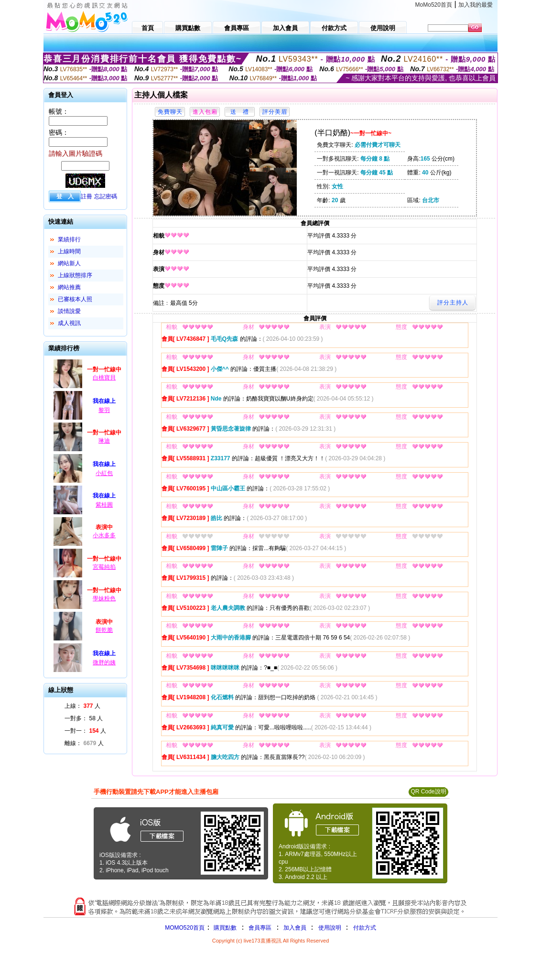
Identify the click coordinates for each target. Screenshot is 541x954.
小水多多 (104, 535)
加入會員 (294, 927)
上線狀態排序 (75, 275)
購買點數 (224, 927)
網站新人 (69, 263)
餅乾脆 (104, 630)
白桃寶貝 (104, 377)
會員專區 (260, 927)
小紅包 (104, 473)
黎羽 (104, 410)
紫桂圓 (104, 504)
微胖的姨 (104, 662)
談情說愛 (69, 311)
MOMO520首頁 (185, 927)
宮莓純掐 (104, 567)
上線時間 (69, 251)
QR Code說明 (428, 791)
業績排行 (69, 239)
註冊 (86, 196)
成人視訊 (69, 323)
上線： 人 (82, 706)
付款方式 (364, 927)
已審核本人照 (75, 299)
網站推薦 (69, 287)
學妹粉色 (104, 598)
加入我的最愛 (475, 4)
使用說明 (329, 927)
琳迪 (104, 440)
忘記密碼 (105, 196)
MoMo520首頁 (433, 4)
